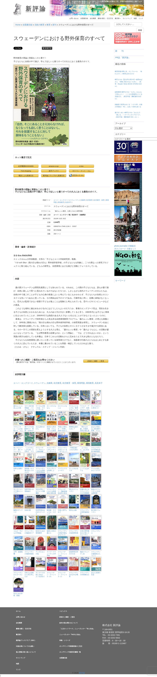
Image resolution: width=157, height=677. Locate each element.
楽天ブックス (54, 171)
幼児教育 (89, 200)
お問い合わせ (74, 18)
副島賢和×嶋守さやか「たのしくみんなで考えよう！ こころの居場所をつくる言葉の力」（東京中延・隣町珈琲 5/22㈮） (128, 95)
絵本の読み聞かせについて (68, 623)
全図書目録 (84, 18)
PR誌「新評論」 (122, 57)
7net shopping (26, 171)
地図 (135, 18)
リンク (141, 18)
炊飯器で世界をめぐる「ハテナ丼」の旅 (129, 106)
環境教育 (61, 202)
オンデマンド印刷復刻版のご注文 (70, 646)
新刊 (54, 25)
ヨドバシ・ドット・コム (81, 171)
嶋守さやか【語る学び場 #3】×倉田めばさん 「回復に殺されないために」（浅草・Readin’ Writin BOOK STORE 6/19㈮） (128, 83)
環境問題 (81, 383)
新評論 (36, 9)
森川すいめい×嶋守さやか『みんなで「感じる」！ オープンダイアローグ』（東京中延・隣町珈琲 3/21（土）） (128, 115)
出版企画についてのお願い (25, 646)
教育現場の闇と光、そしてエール (128, 72)
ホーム (18, 611)
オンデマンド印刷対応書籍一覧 (70, 652)
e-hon (81, 166)
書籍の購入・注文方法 (105, 18)
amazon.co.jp (54, 166)
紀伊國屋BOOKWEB (25, 166)
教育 (48, 25)
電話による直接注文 (25, 175)
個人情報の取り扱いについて (26, 652)
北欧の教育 (39, 25)
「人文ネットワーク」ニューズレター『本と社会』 (77, 628)
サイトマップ (127, 18)
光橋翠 (83, 200)
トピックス (63, 611)
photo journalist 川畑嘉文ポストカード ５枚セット (128, 211)
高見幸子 (68, 202)
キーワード (120, 281)
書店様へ (118, 18)
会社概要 (93, 18)
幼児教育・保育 (99, 200)
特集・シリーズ (64, 640)
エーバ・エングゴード (61, 200)
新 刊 (119, 51)
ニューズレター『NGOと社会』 (70, 634)
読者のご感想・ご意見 (95, 361)
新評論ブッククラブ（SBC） (26, 640)
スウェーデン (74, 200)
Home (18, 25)
